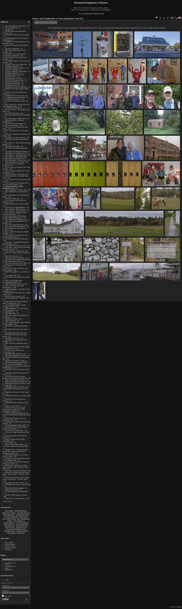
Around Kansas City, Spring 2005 (16, 446)
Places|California (23, 513)
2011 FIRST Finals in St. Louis (15, 245)
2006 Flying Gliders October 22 (16, 381)
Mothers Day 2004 (11, 490)
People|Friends (9, 531)
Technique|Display (11, 517)
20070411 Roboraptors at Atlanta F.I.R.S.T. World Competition (15, 363)
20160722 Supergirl (12, 69)
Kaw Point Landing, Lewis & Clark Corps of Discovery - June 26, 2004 (16, 478)
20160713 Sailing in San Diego (16, 71)
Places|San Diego (9, 513)
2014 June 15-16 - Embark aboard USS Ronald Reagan (16, 105)
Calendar (8, 549)
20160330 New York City (13, 78)
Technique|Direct (20, 511)
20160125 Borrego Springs (14, 80)
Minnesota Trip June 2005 (14, 430)
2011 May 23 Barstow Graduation (16, 239)
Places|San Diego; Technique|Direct (15, 519)
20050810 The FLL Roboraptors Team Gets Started (15, 428)
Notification (9, 570)
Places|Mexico (19, 521)
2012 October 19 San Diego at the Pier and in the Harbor (16, 183)
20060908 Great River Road (15, 387)
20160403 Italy (10, 76)
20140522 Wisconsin (12, 113)
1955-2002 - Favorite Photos (15, 498)
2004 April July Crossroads (14, 488)
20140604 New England (13, 108)
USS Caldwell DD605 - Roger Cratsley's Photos (14, 306)
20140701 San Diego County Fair (16, 101)
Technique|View (22, 523)
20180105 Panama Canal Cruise (16, 45)
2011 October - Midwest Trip (15, 209)
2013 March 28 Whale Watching (16, 148)
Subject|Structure (22, 515)
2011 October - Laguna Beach (15, 211)
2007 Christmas (10, 320)
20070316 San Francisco (14, 354)
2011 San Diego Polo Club (14, 225)
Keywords (8, 563)
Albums (4, 22)
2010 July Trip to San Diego (14, 258)
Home (35, 18)
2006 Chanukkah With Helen (15, 380)
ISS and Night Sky (11, 28)
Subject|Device (9, 523)
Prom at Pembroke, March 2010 (16, 263)
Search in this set (47, 22)
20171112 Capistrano (12, 48)
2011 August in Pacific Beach (15, 226)
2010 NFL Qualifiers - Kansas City (17, 272)
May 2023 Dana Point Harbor (15, 26)
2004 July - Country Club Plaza (16, 470)
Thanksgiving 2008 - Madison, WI (16, 298)
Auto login (6, 596)
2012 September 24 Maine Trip (16, 190)
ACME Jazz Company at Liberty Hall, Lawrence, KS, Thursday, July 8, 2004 (16, 467)
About (7, 568)
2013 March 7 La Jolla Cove (15, 153)
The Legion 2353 (11, 275)
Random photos (10, 548)
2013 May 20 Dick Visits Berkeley (16, 139)
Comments (9, 566)
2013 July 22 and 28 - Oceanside (16, 130)
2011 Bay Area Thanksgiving (15, 207)
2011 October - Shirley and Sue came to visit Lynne (15, 213)
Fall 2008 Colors (10, 313)
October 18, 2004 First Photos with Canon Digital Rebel (16, 459)
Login (7, 580)
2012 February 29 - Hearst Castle (16, 204)
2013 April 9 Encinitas (12, 146)
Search (7, 564)
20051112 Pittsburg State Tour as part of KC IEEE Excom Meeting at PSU (17, 414)
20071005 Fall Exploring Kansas (16, 326)
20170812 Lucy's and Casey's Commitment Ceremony (14, 54)
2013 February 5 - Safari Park (15, 160)
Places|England (9, 515)
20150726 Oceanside (12, 83)
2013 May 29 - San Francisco (15, 137)
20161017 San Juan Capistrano (16, 64)
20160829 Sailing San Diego (15, 68)
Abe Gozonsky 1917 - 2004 (14, 483)
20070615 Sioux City (12, 338)
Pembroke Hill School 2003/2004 (16, 491)
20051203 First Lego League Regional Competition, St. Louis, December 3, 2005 (14, 409)
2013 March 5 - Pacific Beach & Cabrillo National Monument (15, 157)
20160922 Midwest (11, 66)
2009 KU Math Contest (13, 296)
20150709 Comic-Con (12, 85)
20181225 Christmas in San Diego (17, 35)
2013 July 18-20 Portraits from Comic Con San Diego (14, 124)
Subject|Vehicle (22, 531)
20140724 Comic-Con (12, 99)
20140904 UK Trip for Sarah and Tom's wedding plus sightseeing (15, 96)
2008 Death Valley (11, 319)
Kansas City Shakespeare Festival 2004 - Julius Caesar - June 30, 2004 (16, 473)
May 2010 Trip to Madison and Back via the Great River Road (16, 260)
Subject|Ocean (21, 527)
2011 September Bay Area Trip (16, 219)
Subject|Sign (10, 527)
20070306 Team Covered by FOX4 (17, 369)
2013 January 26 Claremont (14, 162)
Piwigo (179, 607)
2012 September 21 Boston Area (16, 191)
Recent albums (10, 546)
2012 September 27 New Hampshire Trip (13, 187)
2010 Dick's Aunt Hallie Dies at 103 (17, 277)
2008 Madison (10, 312)
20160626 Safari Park (12, 75)
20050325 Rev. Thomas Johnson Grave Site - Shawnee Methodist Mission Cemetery (15, 451)
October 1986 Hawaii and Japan (16, 495)
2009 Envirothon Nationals (14, 284)
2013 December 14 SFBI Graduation (18, 115)
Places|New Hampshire (16, 533)
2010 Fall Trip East (11, 256)
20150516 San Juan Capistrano (16, 87)
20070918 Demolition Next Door (16, 329)
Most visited (9, 542)
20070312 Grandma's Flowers (15, 355)
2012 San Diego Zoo (12, 198)
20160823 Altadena (11, 73)
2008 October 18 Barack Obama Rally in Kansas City (15, 302)
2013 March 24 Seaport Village (16, 151)
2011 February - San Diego (14, 251)
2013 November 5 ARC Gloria (15, 118)
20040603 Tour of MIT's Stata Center (18, 484)
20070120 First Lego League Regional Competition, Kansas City (15, 377)
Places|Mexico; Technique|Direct (16, 525)
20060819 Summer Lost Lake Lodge (17, 395)
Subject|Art (23, 517)
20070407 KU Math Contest (14, 361)
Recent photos (10, 544)
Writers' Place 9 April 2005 (14, 444)
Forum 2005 (9, 443)
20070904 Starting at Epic (14, 333)
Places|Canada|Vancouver (16, 529)
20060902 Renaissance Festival (16, 388)
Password (5, 591)
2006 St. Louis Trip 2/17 (13, 406)
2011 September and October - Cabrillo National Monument (15, 217)
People (10, 521)
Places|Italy (9, 511)
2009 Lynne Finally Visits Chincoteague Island (12, 281)
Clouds (7, 29)
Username (5, 585)
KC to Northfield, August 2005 (15, 425)
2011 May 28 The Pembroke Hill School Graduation (15, 236)
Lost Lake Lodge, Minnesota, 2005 (17, 432)
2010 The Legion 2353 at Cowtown (17, 252)
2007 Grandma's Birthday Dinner (16, 343)
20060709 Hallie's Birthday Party (16, 402)
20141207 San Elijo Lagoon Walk (16, 89)
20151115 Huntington (12, 82)
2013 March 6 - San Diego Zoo (16, 155)
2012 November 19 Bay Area (15, 174)
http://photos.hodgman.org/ (93, 14)
